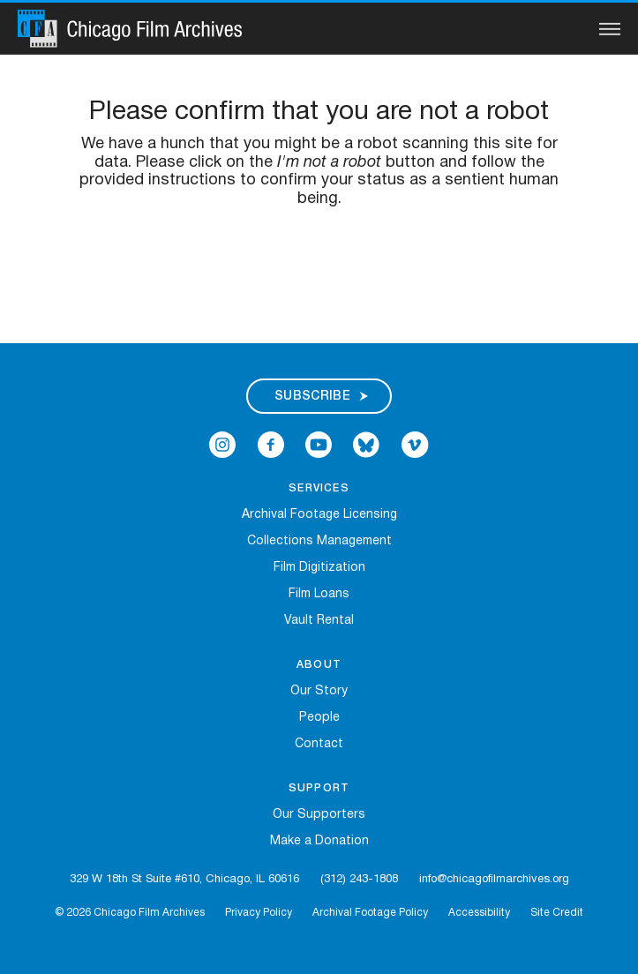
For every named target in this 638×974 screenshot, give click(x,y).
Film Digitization (319, 567)
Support (319, 788)
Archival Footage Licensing (319, 515)
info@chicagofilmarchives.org (494, 879)
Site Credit (556, 913)
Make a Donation (319, 841)
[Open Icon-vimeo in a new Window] (415, 444)
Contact (319, 744)
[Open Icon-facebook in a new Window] (271, 444)
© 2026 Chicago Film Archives (130, 913)
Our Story (319, 691)
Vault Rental (319, 620)
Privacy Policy (258, 913)
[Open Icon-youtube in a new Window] (318, 444)
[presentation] (319, 264)
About (319, 665)
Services (319, 488)
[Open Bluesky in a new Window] (366, 444)
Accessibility (479, 913)
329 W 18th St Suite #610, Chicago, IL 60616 (184, 879)
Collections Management (319, 541)
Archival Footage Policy (370, 913)
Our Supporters (319, 814)
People (319, 717)
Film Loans (319, 594)
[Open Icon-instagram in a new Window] (222, 444)
